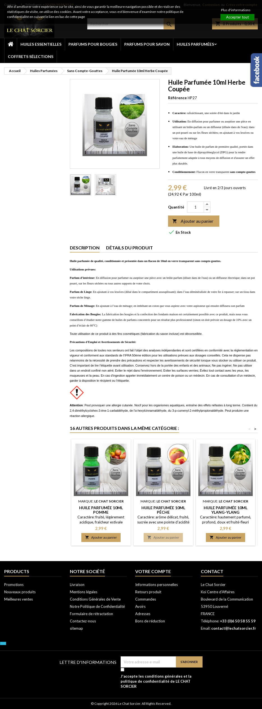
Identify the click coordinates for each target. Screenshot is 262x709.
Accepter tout (237, 17)
